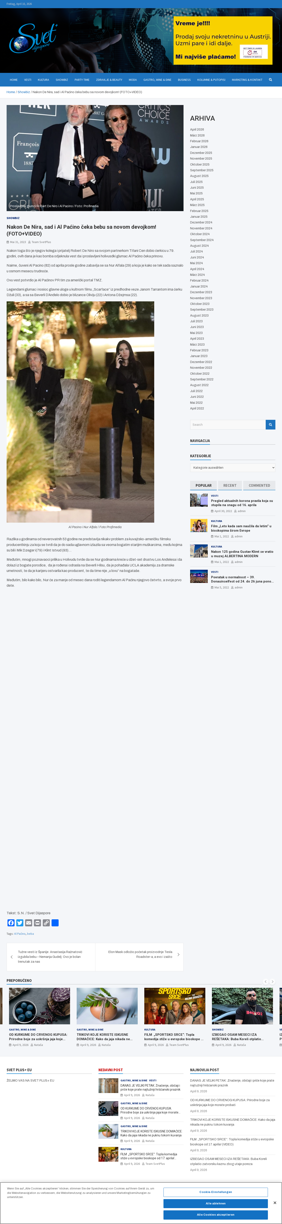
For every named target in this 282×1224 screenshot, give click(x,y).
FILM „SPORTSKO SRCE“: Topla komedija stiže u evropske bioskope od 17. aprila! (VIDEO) (174, 1039)
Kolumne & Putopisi (211, 80)
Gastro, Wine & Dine (157, 80)
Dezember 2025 (201, 153)
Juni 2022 (197, 396)
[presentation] (266, 982)
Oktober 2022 (200, 373)
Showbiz (62, 80)
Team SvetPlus (41, 242)
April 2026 (197, 129)
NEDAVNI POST (110, 1069)
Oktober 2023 (200, 304)
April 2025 (197, 199)
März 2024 (197, 275)
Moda (133, 80)
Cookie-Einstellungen (215, 1192)
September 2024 (202, 240)
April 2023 (197, 338)
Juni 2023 (197, 327)
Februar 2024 (199, 280)
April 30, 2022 (223, 511)
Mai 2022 (196, 402)
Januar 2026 (199, 147)
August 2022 (199, 385)
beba (30, 934)
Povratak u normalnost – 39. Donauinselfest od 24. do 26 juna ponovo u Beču (243, 581)
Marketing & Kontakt (247, 80)
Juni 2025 (197, 187)
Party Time (82, 80)
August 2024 (199, 245)
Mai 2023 (196, 333)
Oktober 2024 (200, 234)
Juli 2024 (196, 251)
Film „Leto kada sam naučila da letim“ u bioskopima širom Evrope (241, 528)
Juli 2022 (196, 391)
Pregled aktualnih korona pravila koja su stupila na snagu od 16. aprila (242, 503)
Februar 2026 (199, 141)
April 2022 (197, 408)
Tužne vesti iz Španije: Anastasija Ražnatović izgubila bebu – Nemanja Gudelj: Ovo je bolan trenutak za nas (50, 957)
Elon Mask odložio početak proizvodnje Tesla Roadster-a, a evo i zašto (140, 954)
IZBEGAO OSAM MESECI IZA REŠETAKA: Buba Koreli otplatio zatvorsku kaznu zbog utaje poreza (239, 1039)
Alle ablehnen (216, 1203)
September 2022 (201, 379)
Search (270, 425)
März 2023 (197, 344)
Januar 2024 (199, 286)
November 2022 (201, 367)
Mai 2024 (196, 263)
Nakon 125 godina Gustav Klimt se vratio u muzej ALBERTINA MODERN (242, 554)
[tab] (203, 485)
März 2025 (197, 205)
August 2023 (199, 315)
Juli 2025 (196, 182)
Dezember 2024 (201, 222)
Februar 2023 (199, 350)
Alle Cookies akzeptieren (215, 1214)
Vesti (27, 80)
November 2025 (201, 158)
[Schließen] (275, 1203)
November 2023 (201, 298)
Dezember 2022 (201, 362)
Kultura (43, 80)
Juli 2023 (196, 321)
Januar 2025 (199, 216)
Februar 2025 (199, 211)
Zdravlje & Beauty (109, 80)
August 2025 (199, 176)
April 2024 (197, 269)
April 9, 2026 (20, 1045)
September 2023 (201, 309)
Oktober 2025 (200, 164)
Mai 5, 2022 (222, 587)
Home (14, 80)
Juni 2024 (197, 257)
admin (242, 511)
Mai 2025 (196, 193)
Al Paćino (20, 934)
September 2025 (201, 170)
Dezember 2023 (201, 292)
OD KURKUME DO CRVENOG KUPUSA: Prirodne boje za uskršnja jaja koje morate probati (38, 1039)
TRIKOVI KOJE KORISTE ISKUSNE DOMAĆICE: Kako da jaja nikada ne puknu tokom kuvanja (103, 1039)
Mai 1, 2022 (222, 536)
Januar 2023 (199, 356)
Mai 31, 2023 (18, 242)
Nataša (38, 1045)
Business (184, 80)
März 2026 (197, 135)
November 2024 (201, 228)
